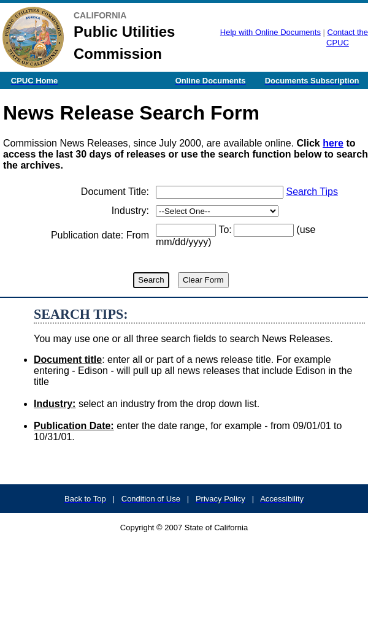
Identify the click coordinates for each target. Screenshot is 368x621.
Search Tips (311, 191)
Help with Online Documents (270, 32)
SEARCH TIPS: (81, 314)
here (333, 143)
